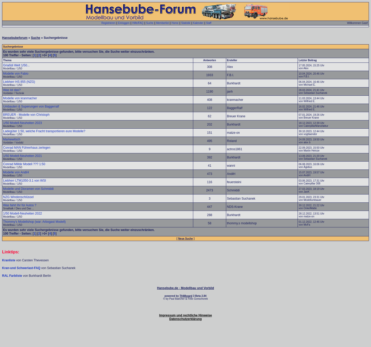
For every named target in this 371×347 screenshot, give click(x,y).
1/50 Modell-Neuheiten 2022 (22, 213)
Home (175, 23)
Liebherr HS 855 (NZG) (19, 82)
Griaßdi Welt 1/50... (16, 65)
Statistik (185, 23)
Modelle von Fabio (15, 73)
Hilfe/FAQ (137, 23)
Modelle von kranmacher (20, 98)
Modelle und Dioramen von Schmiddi (28, 189)
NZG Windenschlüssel (18, 197)
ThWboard (186, 296)
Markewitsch (11, 139)
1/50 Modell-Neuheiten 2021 (22, 156)
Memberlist (162, 23)
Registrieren (108, 23)
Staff (208, 23)
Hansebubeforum (15, 38)
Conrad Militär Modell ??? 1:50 (24, 164)
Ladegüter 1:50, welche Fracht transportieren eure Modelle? (44, 131)
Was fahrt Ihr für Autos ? (19, 205)
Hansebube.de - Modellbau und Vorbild (185, 288)
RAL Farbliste (12, 276)
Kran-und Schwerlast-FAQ (21, 268)
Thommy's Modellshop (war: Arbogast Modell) (34, 222)
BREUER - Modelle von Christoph (26, 115)
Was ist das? (12, 90)
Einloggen (123, 23)
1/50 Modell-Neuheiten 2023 (22, 123)
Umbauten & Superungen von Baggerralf (31, 106)
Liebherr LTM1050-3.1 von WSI (24, 180)
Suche (149, 23)
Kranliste (8, 260)
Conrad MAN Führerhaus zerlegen (26, 147)
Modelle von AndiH (16, 172)
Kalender (198, 23)
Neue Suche (185, 238)
